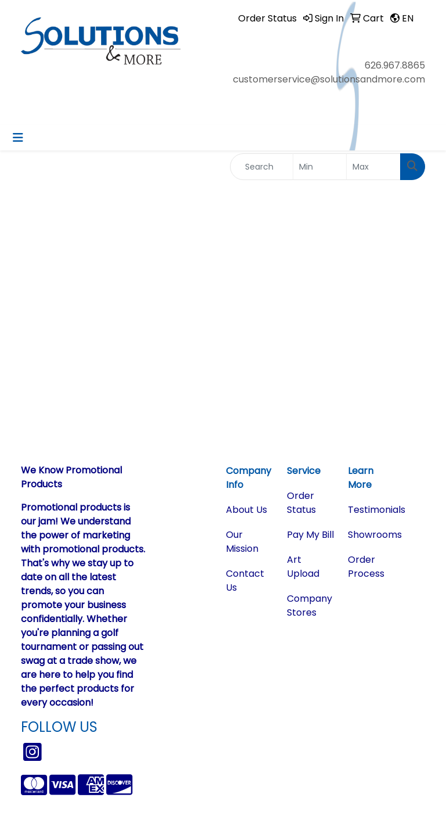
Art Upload (303, 566)
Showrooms (371, 534)
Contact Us (245, 580)
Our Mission (242, 541)
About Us (246, 509)
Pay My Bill (310, 534)
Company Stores (309, 605)
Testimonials (371, 509)
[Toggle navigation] (18, 138)
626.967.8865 (395, 65)
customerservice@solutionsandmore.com (329, 79)
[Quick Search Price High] (373, 166)
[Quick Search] (261, 166)
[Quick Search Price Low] (320, 166)
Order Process (366, 566)
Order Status (301, 502)
